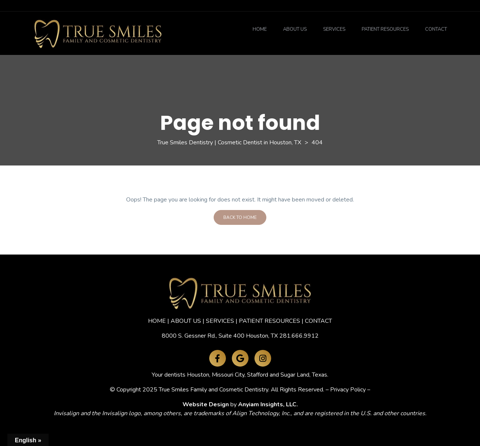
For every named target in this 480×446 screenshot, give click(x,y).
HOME (157, 321)
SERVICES (220, 321)
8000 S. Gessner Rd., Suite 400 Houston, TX (220, 336)
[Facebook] (217, 358)
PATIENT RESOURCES (269, 321)
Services (334, 29)
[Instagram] (262, 358)
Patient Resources (385, 29)
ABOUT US (186, 321)
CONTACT (318, 321)
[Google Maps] (240, 358)
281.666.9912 (299, 336)
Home (260, 29)
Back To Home (240, 217)
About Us (295, 29)
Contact (436, 29)
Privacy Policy (348, 390)
